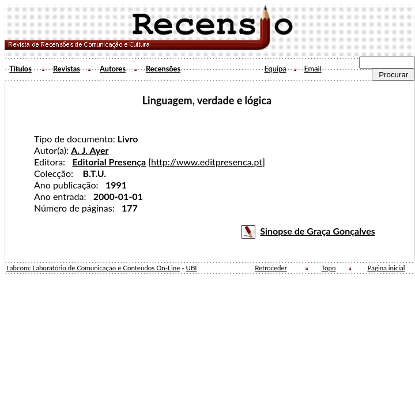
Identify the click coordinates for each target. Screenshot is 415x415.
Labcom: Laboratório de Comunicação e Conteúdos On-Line (93, 267)
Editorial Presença (109, 161)
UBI (191, 267)
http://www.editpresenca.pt (206, 161)
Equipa (275, 68)
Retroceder (271, 267)
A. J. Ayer (89, 150)
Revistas (66, 68)
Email (312, 68)
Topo (329, 267)
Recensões (163, 68)
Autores (113, 68)
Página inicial (386, 267)
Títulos (20, 68)
